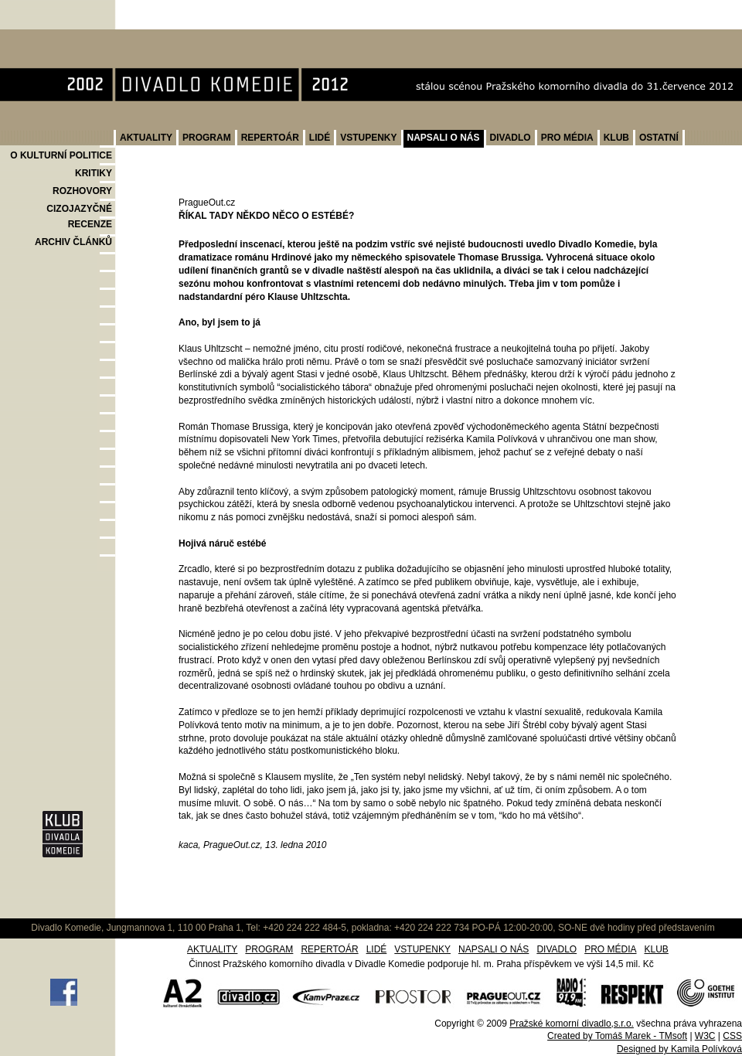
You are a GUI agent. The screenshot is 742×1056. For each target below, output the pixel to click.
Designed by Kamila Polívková (679, 1049)
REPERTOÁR (270, 137)
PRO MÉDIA (567, 137)
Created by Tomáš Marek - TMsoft (617, 1035)
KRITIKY (93, 173)
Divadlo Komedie (49, 37)
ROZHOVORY (82, 191)
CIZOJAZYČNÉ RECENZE (79, 216)
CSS (732, 1035)
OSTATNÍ (659, 137)
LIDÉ (319, 137)
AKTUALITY (146, 137)
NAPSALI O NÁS (443, 137)
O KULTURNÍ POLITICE (61, 155)
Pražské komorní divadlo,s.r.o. (571, 1023)
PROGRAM (206, 137)
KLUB (616, 137)
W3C (705, 1035)
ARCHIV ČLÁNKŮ (73, 242)
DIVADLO (510, 137)
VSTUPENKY (368, 137)
